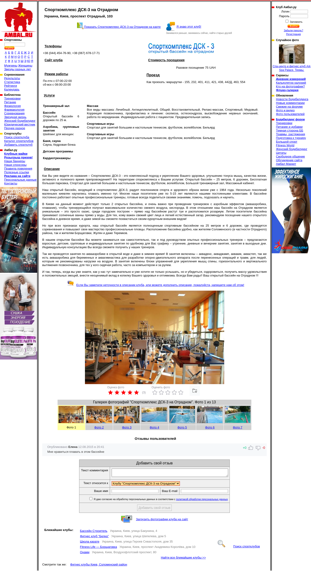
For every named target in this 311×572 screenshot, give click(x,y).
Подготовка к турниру (291, 138)
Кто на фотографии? (290, 86)
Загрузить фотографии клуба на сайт (162, 520)
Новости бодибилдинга (292, 99)
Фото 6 (210, 427)
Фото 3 (127, 427)
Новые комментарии (290, 103)
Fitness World (285, 145)
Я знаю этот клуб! (188, 26)
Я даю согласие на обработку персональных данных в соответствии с (167, 500)
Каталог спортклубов (18, 141)
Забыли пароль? (293, 30)
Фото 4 (154, 427)
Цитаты (281, 152)
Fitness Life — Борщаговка (98, 548)
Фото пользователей (290, 114)
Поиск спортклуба (16, 137)
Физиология (12, 106)
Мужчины (10, 65)
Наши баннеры (14, 161)
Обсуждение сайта (289, 160)
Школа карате (90, 543)
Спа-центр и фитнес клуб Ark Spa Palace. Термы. (292, 58)
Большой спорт (286, 141)
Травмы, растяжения (290, 134)
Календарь (11, 89)
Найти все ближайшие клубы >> (183, 559)
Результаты (12, 78)
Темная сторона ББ (289, 130)
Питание (10, 102)
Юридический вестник (19, 124)
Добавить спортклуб (18, 144)
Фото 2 (99, 427)
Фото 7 (237, 427)
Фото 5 (182, 427)
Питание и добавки (289, 127)
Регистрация (293, 34)
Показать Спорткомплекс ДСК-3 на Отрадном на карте (122, 27)
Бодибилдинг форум (290, 119)
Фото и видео (285, 110)
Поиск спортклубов (239, 548)
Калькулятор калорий (291, 82)
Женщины (25, 65)
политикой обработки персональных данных (209, 500)
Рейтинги (10, 85)
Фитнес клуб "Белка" (94, 537)
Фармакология (14, 109)
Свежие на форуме (289, 106)
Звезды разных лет (17, 69)
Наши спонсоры (15, 165)
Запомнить (296, 21)
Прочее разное (14, 128)
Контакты (10, 183)
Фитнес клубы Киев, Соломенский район (98, 566)
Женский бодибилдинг (20, 120)
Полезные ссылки (16, 172)
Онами (85, 553)
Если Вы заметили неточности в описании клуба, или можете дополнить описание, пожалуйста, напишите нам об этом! (155, 285)
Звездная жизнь (15, 117)
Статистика (12, 82)
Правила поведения (18, 168)
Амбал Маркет (286, 164)
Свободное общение (290, 156)
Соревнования (14, 113)
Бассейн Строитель (93, 532)
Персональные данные (20, 179)
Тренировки (12, 98)
